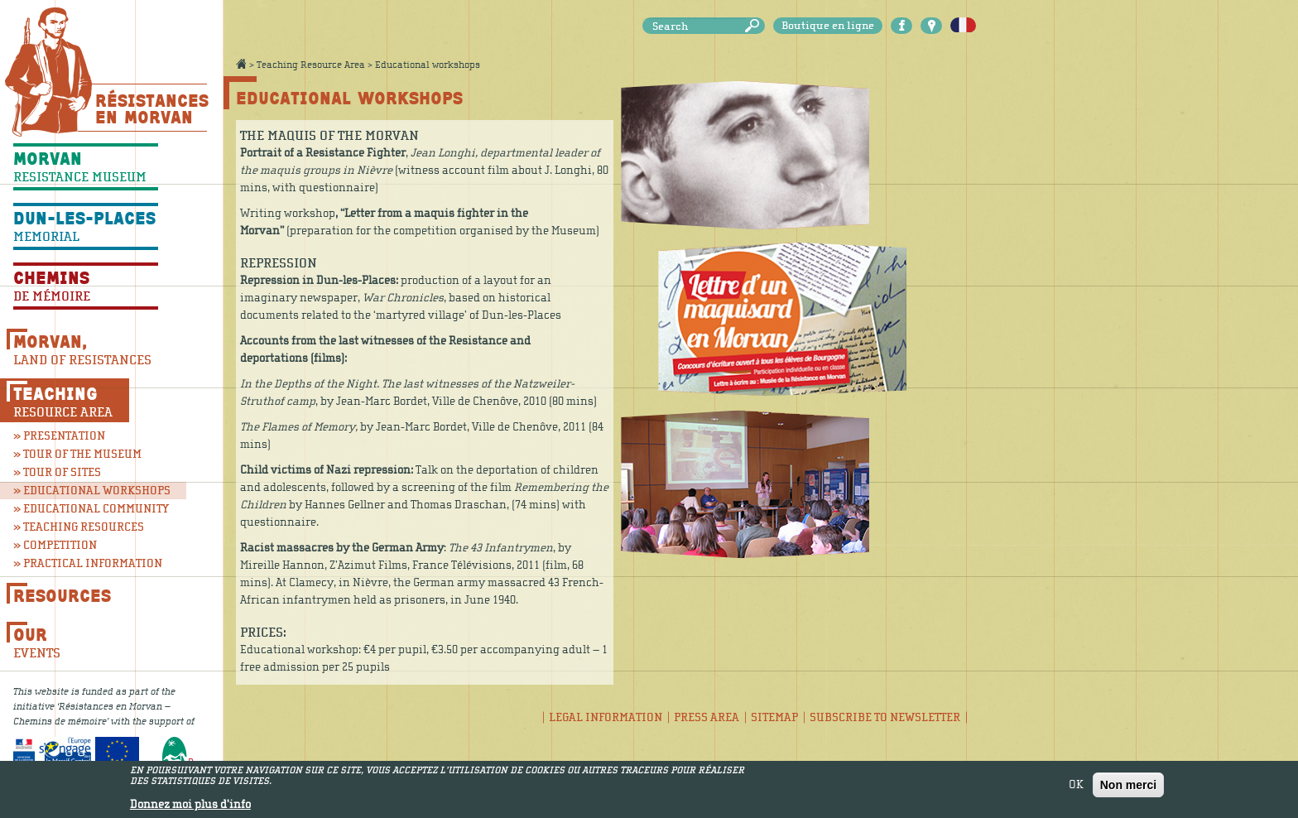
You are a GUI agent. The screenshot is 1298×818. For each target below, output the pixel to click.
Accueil (241, 64)
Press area (706, 717)
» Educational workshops (92, 490)
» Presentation (59, 436)
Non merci (1128, 785)
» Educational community (85, 509)
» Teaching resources (78, 527)
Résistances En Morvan (151, 108)
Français (963, 25)
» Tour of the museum (77, 454)
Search (755, 26)
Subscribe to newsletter (885, 717)
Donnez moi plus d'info (190, 804)
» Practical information (85, 563)
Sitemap (774, 717)
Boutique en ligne (827, 25)
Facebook (901, 25)
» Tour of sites (57, 472)
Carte (931, 25)
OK (1076, 785)
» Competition (55, 545)
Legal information (605, 717)
